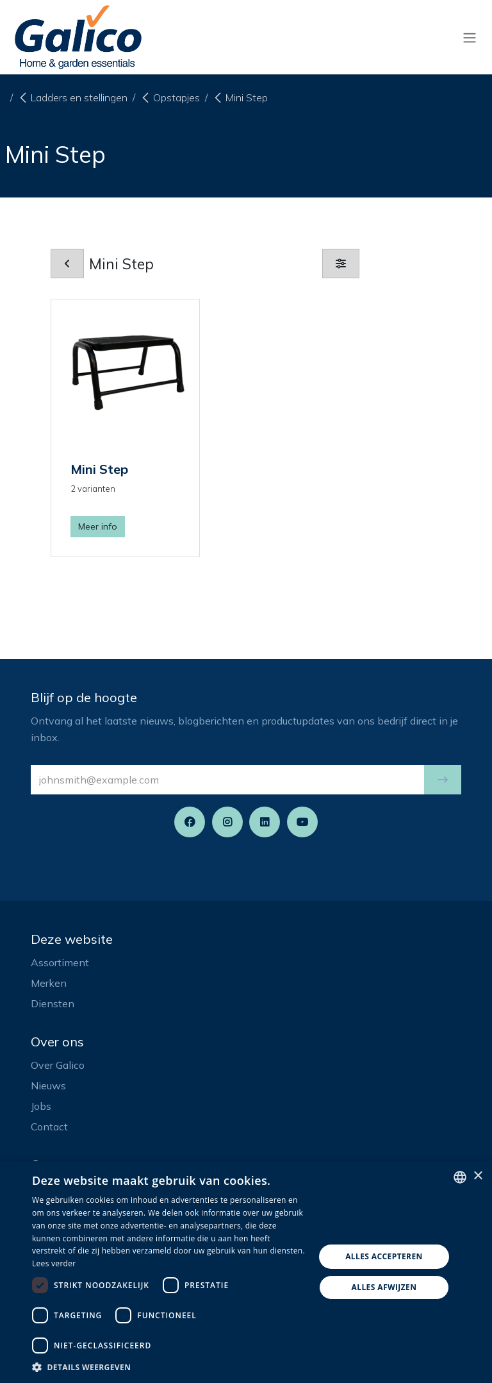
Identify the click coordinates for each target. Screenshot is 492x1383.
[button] (442, 779)
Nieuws (48, 1085)
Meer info (97, 526)
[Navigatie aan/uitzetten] (469, 37)
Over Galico (58, 1065)
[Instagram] (227, 822)
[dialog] (246, 1272)
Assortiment (60, 962)
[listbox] (460, 1177)
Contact (49, 1126)
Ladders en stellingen (72, 97)
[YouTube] (302, 822)
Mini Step (240, 97)
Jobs (41, 1106)
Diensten (52, 1003)
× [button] (477, 1176)
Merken (49, 982)
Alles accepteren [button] (384, 1256)
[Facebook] (189, 822)
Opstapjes (170, 97)
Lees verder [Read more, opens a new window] (54, 1263)
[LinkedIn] (264, 822)
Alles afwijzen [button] (384, 1287)
